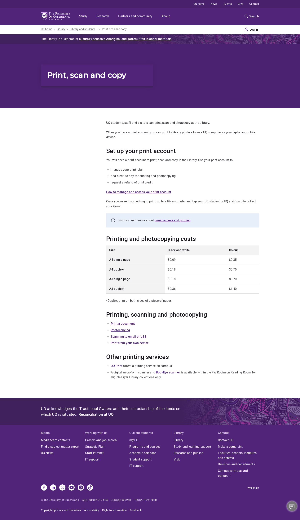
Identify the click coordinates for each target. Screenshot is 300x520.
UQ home (199, 3)
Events (227, 3)
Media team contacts (55, 440)
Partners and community (135, 16)
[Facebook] (44, 488)
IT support (92, 459)
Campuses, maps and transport (233, 473)
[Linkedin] (53, 488)
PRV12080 (150, 499)
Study (83, 16)
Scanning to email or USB (128, 336)
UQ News (47, 453)
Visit (177, 459)
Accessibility (91, 510)
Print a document (123, 323)
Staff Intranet (94, 453)
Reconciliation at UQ (96, 414)
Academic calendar (142, 453)
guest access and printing (173, 220)
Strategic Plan (94, 446)
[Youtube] (71, 488)
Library (61, 29)
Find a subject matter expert (60, 446)
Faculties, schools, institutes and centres (237, 455)
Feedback (136, 510)
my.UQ (133, 440)
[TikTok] (90, 488)
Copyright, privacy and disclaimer (61, 510)
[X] (62, 488)
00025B (126, 499)
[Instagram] (81, 488)
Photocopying (120, 330)
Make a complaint (230, 446)
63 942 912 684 (98, 499)
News (214, 3)
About (165, 16)
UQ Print (116, 366)
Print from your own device (130, 343)
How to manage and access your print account (138, 192)
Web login (253, 487)
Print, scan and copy (114, 29)
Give (240, 3)
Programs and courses (144, 446)
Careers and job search (101, 440)
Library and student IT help (83, 29)
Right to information (114, 510)
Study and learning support (192, 446)
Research (102, 16)
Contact (254, 3)
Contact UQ (226, 440)
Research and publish (188, 453)
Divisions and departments (236, 464)
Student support (140, 459)
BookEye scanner (168, 372)
